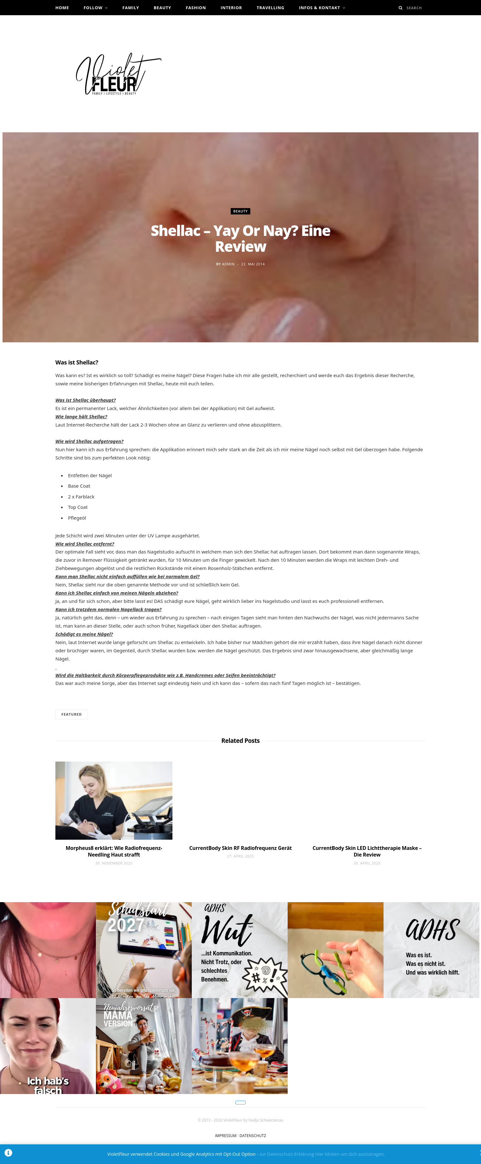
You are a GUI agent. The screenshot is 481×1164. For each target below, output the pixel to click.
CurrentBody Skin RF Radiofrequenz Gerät (240, 848)
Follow (93, 7)
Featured (71, 714)
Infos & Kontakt (319, 7)
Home (62, 7)
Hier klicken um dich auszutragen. (350, 1154)
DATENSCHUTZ (253, 1135)
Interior (231, 7)
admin (228, 264)
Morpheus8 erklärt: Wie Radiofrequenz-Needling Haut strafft (114, 851)
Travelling (270, 7)
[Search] (401, 8)
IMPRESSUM (225, 1135)
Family (130, 7)
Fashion (196, 7)
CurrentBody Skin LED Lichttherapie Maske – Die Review (367, 851)
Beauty (162, 7)
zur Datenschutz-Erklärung (286, 1154)
